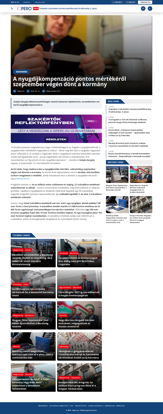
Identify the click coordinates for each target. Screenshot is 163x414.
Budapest (26, 2)
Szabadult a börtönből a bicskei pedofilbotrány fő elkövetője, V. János (68, 8)
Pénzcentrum (22, 178)
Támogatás (145, 2)
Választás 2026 (39, 2)
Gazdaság (21, 71)
